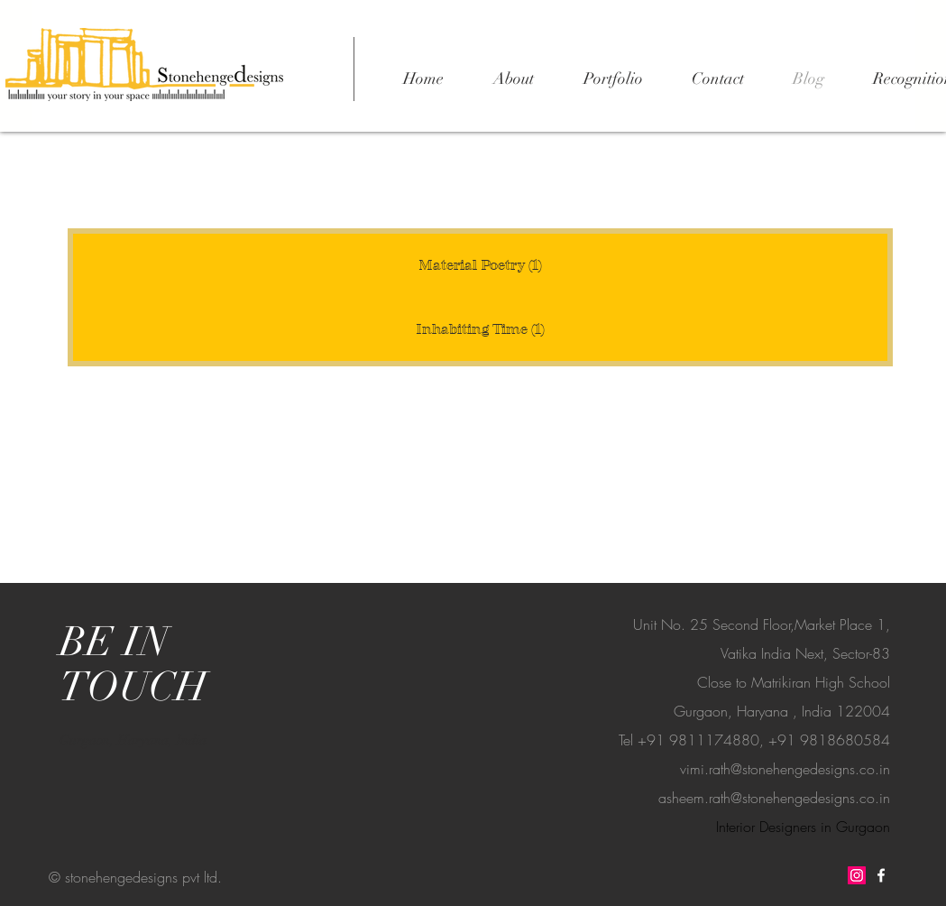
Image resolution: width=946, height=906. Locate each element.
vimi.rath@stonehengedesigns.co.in (785, 769)
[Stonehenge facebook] (881, 875)
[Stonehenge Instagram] (857, 875)
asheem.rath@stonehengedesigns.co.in (774, 798)
